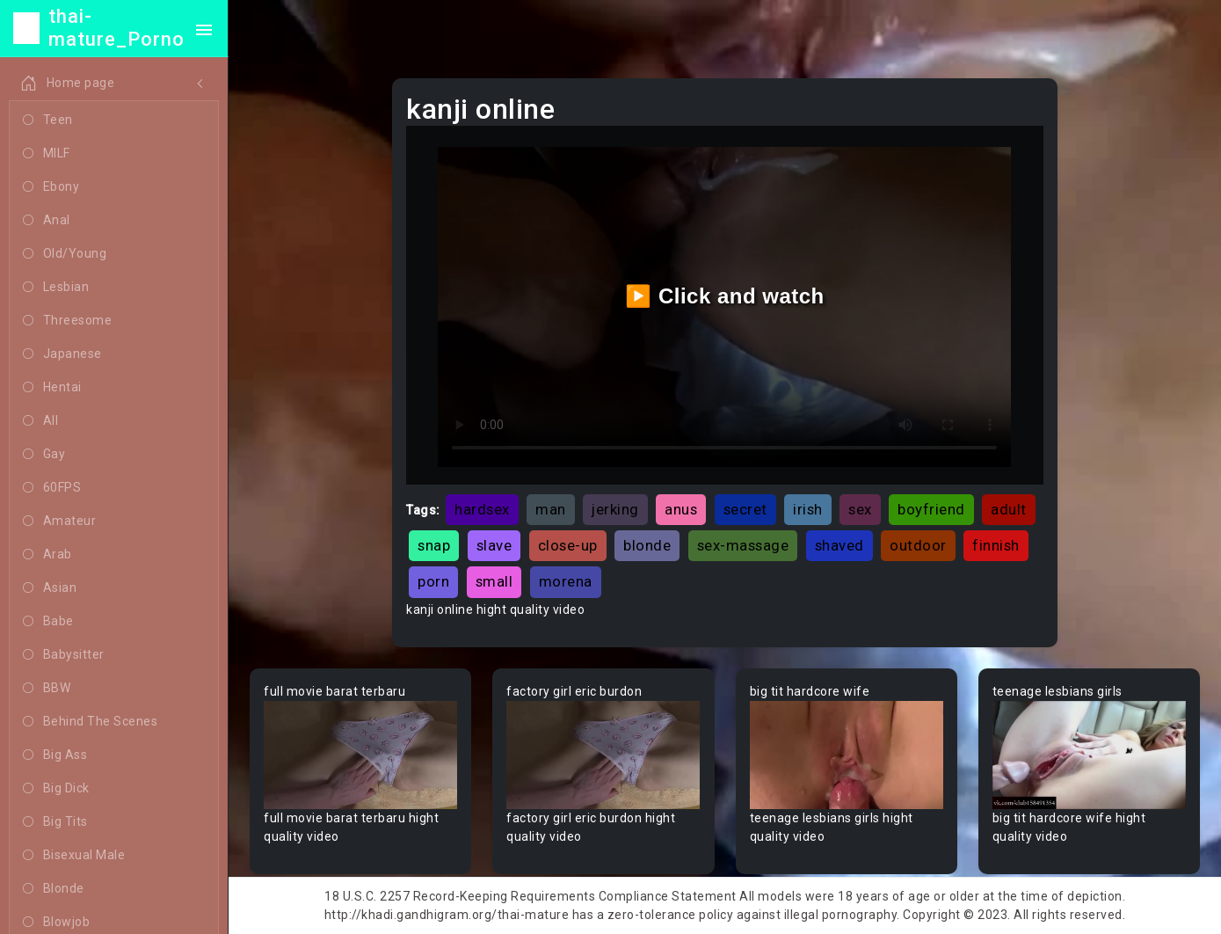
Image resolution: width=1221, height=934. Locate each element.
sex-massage (743, 545)
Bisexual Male (74, 856)
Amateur (59, 521)
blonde (647, 545)
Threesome (67, 321)
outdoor (918, 545)
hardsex (482, 509)
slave (494, 545)
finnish (996, 545)
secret (745, 509)
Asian (49, 588)
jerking (615, 509)
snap (434, 545)
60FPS (52, 488)
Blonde (53, 889)
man (550, 509)
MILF (46, 154)
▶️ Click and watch (725, 296)
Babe (48, 622)
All (40, 421)
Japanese (62, 354)
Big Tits (55, 822)
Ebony (51, 187)
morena (565, 581)
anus (681, 509)
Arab (47, 555)
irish (808, 509)
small (494, 581)
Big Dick (56, 789)
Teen (48, 120)
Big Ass (55, 755)
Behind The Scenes (90, 722)
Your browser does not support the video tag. (360, 755)
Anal (46, 221)
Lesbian (56, 288)
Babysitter (64, 655)
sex (860, 509)
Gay (44, 455)
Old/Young (64, 254)
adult (1009, 509)
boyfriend (931, 509)
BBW (46, 689)
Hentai (52, 388)
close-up (568, 545)
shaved (839, 545)
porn (433, 581)
